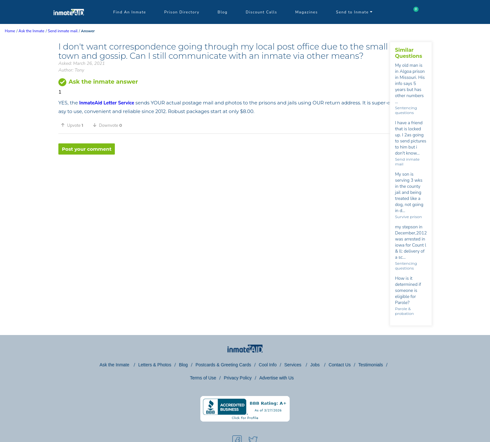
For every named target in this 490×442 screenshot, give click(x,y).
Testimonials (370, 364)
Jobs (315, 364)
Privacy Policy (238, 377)
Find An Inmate (129, 12)
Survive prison (408, 216)
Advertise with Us (276, 377)
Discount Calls (261, 12)
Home (10, 31)
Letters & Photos (154, 364)
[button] (74, 125)
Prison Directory (181, 12)
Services (293, 364)
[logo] (69, 22)
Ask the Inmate (115, 364)
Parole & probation (404, 311)
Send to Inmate (354, 12)
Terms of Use (203, 377)
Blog (222, 12)
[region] (224, 175)
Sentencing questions (406, 110)
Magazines (306, 12)
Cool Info (268, 364)
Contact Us (340, 364)
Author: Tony (71, 70)
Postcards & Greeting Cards (223, 364)
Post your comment (86, 149)
